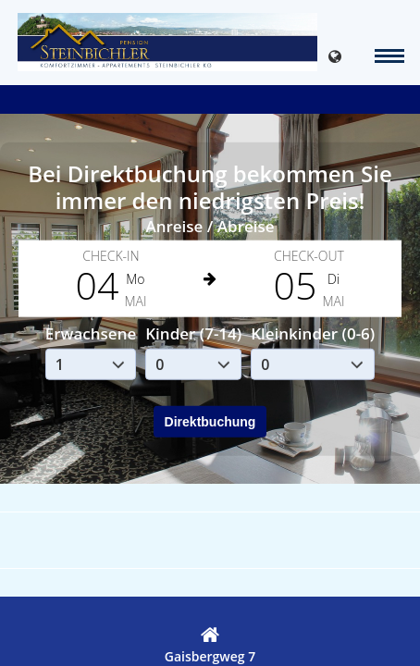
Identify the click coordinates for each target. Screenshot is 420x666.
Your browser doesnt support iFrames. (210, 333)
